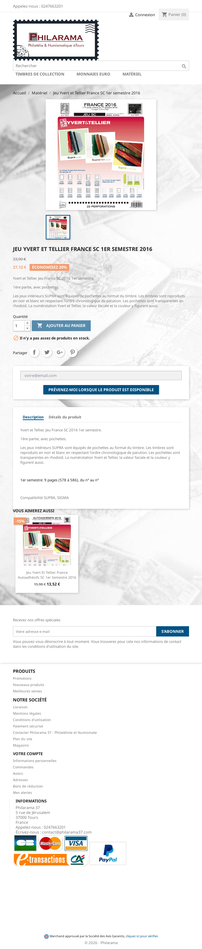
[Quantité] (19, 325)
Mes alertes (22, 792)
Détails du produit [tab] (65, 416)
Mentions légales (27, 713)
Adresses (20, 779)
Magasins (21, 745)
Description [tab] (33, 416)
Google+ (60, 352)
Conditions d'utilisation (32, 719)
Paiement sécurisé (28, 726)
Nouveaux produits (28, 684)
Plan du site (22, 739)
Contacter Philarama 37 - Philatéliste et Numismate (55, 732)
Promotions (22, 678)
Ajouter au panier (61, 326)
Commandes (23, 767)
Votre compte (28, 753)
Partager (34, 352)
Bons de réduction (28, 786)
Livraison (20, 707)
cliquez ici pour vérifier (141, 936)
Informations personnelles (34, 760)
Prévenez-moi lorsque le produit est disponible (101, 389)
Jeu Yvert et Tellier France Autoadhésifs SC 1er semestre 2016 (47, 575)
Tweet (47, 352)
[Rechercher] (101, 66)
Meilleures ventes (27, 691)
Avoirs (18, 773)
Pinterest (72, 352)
